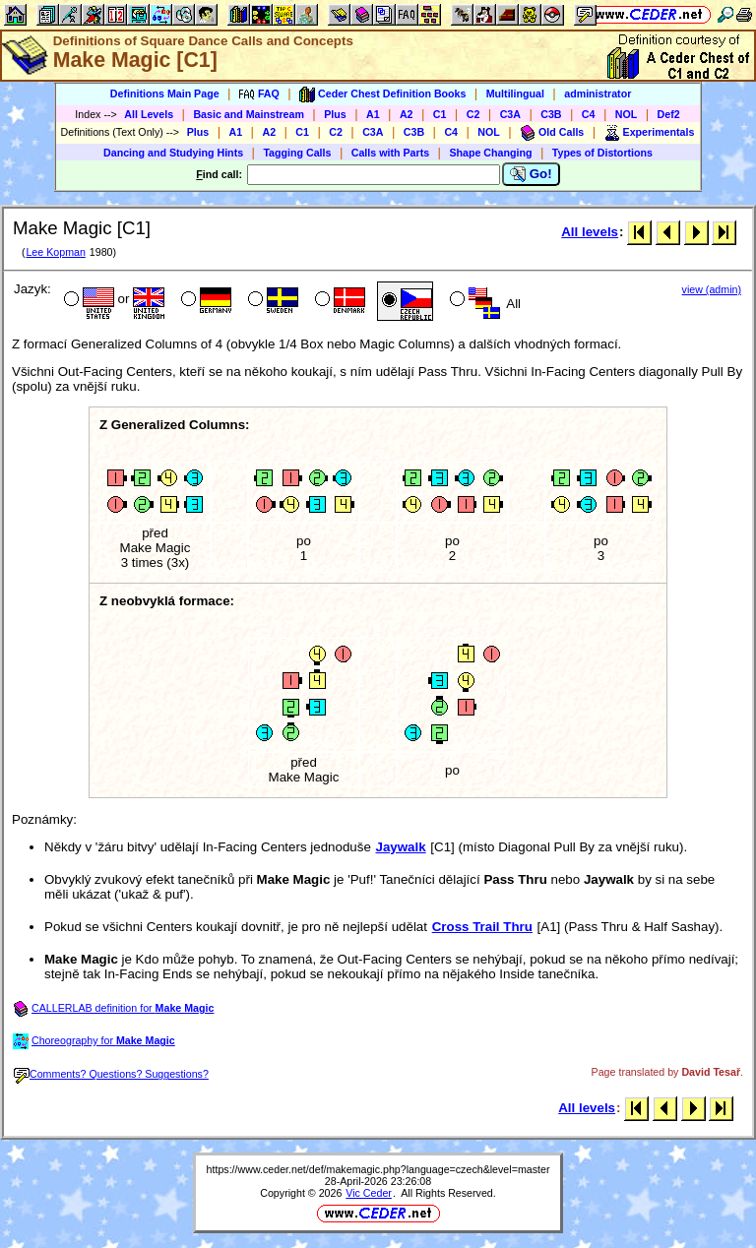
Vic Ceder (369, 1193)
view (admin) (711, 289)
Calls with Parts (390, 152)
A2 (406, 114)
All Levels (148, 114)
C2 (473, 114)
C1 (440, 114)
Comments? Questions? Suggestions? (111, 1074)
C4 (589, 114)
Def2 (669, 114)
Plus (335, 114)
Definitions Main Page (165, 93)
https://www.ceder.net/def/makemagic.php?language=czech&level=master (378, 1169)
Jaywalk (401, 847)
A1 (373, 114)
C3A (510, 114)
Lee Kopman (55, 252)
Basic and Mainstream (248, 114)
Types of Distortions (602, 152)
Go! (531, 174)
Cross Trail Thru (482, 926)
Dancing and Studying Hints (173, 152)
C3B (550, 114)
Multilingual (515, 93)
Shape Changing (490, 152)
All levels (589, 231)
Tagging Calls (297, 152)
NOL (626, 114)
